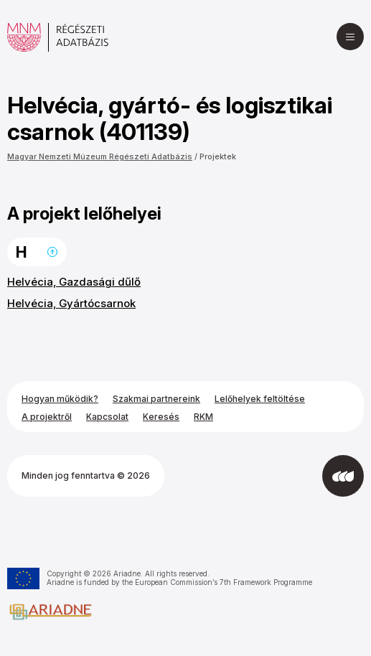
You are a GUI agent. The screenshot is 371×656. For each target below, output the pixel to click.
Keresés (161, 416)
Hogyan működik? (60, 398)
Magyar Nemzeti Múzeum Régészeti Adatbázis (99, 156)
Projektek (217, 156)
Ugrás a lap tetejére (52, 252)
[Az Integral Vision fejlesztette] (343, 476)
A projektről (47, 416)
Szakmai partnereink (156, 398)
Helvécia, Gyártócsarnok (71, 303)
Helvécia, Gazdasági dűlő (74, 282)
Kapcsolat (107, 416)
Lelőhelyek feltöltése (260, 398)
